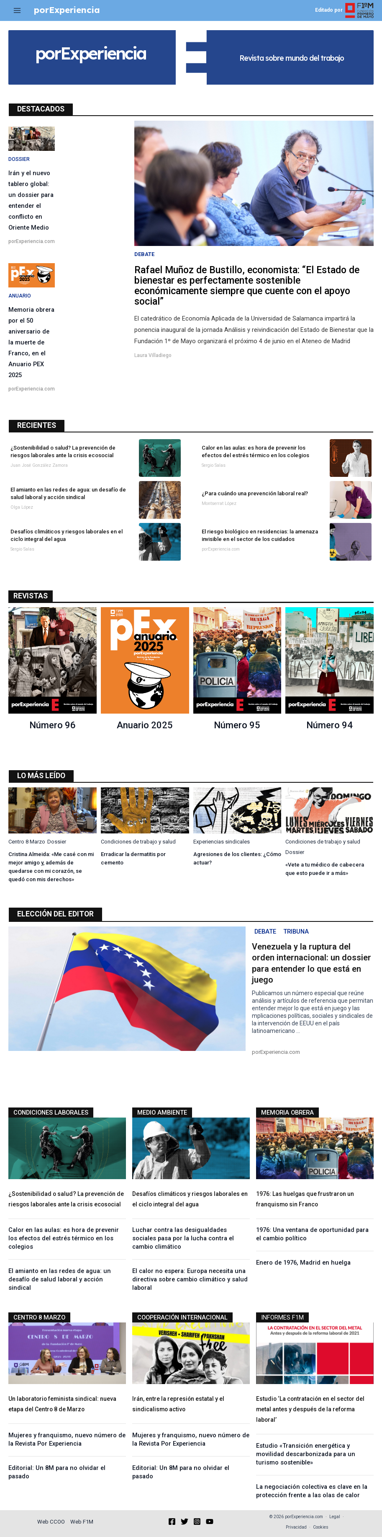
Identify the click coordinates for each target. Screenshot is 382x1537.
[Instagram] (197, 1521)
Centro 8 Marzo (26, 841)
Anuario (19, 296)
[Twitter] (184, 1521)
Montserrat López (219, 503)
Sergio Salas (214, 465)
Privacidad (296, 1527)
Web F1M (81, 1522)
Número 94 (329, 725)
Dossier (19, 159)
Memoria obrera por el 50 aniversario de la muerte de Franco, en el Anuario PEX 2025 (31, 342)
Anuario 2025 (145, 725)
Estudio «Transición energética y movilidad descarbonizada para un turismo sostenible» (305, 1454)
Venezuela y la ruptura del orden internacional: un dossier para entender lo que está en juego (311, 963)
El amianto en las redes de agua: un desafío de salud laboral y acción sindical (59, 1279)
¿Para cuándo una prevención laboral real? (255, 493)
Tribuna (296, 931)
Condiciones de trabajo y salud (138, 841)
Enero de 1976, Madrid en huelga (303, 1262)
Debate (144, 254)
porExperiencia (67, 10)
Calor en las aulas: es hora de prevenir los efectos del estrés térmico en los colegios (63, 1238)
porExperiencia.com (31, 241)
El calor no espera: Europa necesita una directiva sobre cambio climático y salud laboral (190, 1279)
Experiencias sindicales (221, 841)
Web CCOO (51, 1522)
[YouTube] (209, 1521)
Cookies (320, 1527)
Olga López (21, 507)
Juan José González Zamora (39, 465)
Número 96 (52, 725)
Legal (334, 1516)
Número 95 (237, 725)
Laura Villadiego (153, 355)
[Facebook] (172, 1521)
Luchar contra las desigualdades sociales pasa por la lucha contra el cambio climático (183, 1238)
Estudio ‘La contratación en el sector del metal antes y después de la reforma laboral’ (310, 1409)
